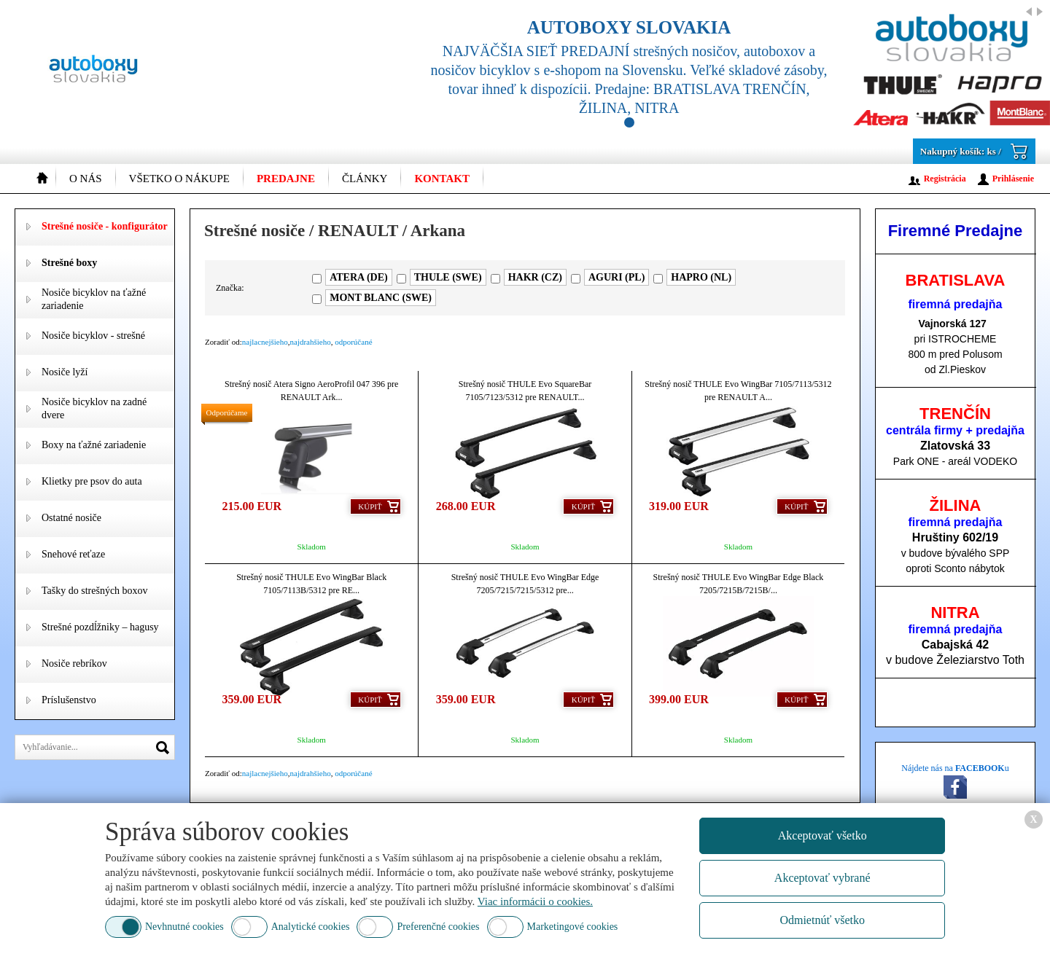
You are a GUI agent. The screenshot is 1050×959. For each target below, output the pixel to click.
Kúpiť (369, 506)
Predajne (286, 178)
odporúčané (353, 341)
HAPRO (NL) (701, 277)
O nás (85, 178)
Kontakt (442, 178)
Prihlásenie (1013, 178)
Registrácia (945, 178)
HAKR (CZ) (535, 277)
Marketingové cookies (572, 926)
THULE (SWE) (448, 277)
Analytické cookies (310, 926)
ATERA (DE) (358, 277)
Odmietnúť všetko (822, 920)
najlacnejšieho (265, 341)
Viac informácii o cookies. (535, 901)
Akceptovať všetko (822, 835)
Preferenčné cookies (438, 926)
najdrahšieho (310, 341)
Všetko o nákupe (179, 178)
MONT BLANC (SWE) (381, 297)
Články (365, 178)
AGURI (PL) (616, 277)
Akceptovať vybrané (822, 878)
